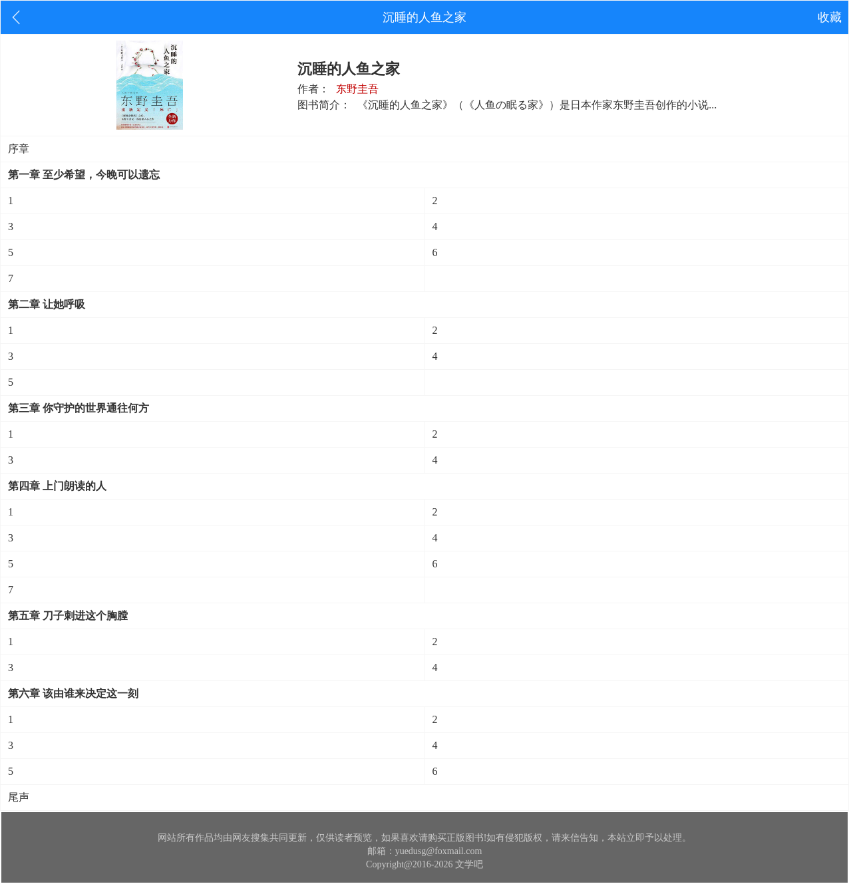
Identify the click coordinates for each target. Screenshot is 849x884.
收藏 (830, 17)
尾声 (18, 797)
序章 (18, 148)
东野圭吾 (357, 88)
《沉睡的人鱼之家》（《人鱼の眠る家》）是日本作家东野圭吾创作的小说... (537, 104)
